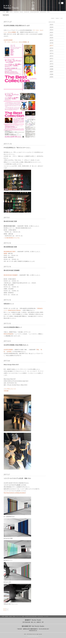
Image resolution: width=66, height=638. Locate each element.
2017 (51, 45)
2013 (51, 56)
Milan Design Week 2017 (11, 364)
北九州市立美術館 (8, 40)
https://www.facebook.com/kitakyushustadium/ (15, 492)
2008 (51, 69)
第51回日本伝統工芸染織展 (11, 270)
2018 (51, 43)
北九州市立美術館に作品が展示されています (17, 25)
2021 (51, 35)
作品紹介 (10, 616)
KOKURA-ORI (26, 12)
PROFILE (21, 12)
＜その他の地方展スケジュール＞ (12, 237)
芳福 (37, 349)
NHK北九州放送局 (8, 333)
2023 (51, 30)
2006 (51, 74)
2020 (51, 38)
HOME (4, 12)
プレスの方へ (46, 616)
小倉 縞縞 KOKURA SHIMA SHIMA (31, 616)
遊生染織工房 (33, 626)
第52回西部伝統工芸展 (10, 247)
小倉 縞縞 (6, 390)
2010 (51, 64)
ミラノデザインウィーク (10, 388)
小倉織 (23, 616)
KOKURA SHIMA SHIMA (34, 12)
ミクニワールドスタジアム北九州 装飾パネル (17, 478)
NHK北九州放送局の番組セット (13, 327)
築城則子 (33, 620)
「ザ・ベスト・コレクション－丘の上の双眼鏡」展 (16, 42)
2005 (51, 77)
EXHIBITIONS (16, 12)
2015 (51, 51)
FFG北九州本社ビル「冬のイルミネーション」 (17, 147)
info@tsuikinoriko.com (33, 630)
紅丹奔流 (9, 351)
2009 (51, 66)
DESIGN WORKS (43, 12)
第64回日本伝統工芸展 (10, 221)
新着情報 (6, 616)
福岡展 (5, 253)
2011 (51, 61)
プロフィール (18, 616)
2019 (51, 40)
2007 (51, 72)
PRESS (48, 12)
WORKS (11, 12)
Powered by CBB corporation (33, 636)
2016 (51, 48)
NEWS (7, 12)
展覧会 (14, 616)
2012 (51, 59)
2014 (51, 53)
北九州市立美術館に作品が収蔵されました (16, 345)
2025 (51, 25)
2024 (51, 27)
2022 (51, 32)
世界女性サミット (9, 303)
